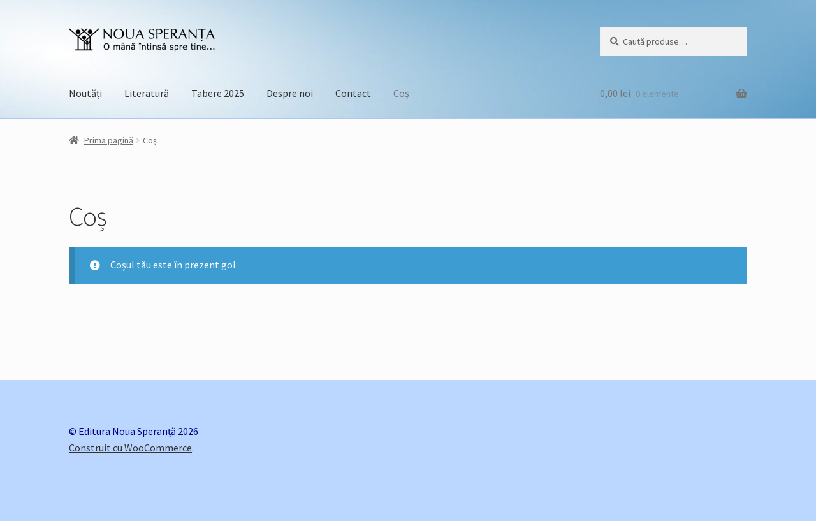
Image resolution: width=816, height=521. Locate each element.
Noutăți (85, 93)
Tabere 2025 (217, 93)
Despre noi (289, 93)
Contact (353, 93)
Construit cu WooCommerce (130, 447)
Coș (401, 93)
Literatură (146, 93)
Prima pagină (108, 140)
